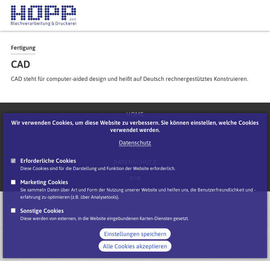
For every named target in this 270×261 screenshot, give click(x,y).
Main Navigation (252, 15)
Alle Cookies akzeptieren (135, 246)
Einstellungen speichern (135, 234)
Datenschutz (135, 142)
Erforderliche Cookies (48, 160)
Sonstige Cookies (42, 210)
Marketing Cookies (44, 182)
